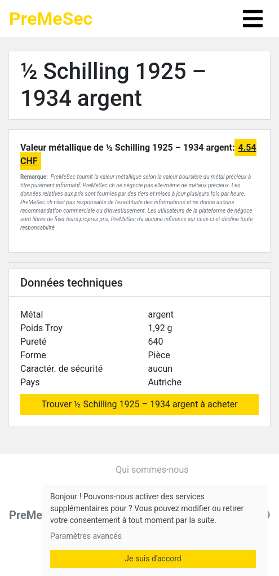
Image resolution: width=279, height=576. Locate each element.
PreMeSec (50, 18)
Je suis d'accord (153, 558)
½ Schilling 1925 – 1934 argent (113, 85)
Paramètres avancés (86, 535)
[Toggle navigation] (253, 19)
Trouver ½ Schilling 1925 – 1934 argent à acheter (139, 404)
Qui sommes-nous (152, 469)
